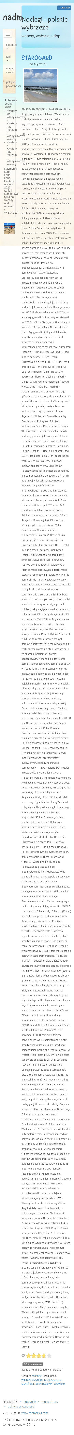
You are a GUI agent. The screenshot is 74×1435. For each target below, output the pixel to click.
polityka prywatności (10, 84)
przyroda (37, 1379)
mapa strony (10, 70)
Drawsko (59, 1383)
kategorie (10, 46)
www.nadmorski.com (34, 1413)
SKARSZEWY (44, 1383)
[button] (4, 228)
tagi (8, 58)
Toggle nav (64, 7)
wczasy (36, 1375)
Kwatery (12, 142)
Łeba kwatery (9, 179)
